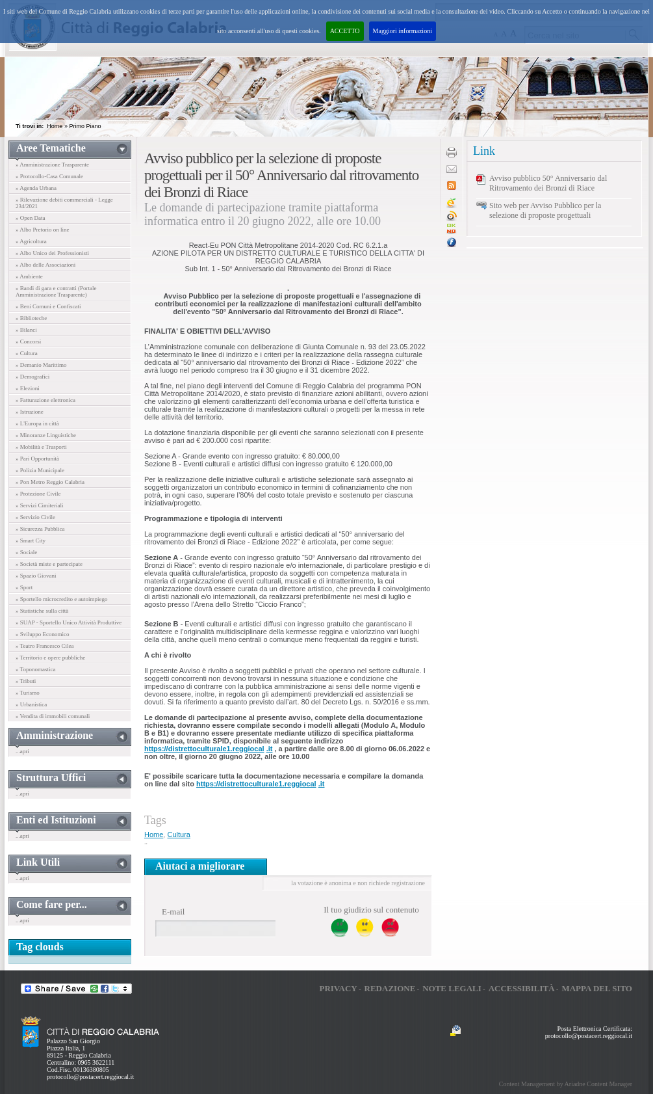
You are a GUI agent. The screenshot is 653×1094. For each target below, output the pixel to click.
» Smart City (30, 540)
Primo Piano (85, 126)
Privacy (338, 988)
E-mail (173, 911)
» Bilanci (26, 330)
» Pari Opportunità (37, 458)
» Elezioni (28, 388)
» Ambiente (29, 276)
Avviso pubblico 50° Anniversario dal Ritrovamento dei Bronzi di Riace (548, 183)
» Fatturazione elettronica (45, 400)
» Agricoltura (31, 241)
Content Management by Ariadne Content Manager (565, 1083)
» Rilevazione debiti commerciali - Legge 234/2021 (64, 202)
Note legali (451, 988)
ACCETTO (345, 30)
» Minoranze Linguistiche (46, 435)
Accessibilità (522, 988)
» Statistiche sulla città (42, 610)
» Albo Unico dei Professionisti (52, 253)
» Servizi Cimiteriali (40, 505)
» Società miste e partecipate (49, 564)
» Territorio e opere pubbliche (50, 657)
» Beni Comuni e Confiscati (48, 306)
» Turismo (28, 692)
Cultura (178, 834)
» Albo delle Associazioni (45, 264)
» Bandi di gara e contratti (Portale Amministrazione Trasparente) (56, 291)
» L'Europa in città (37, 423)
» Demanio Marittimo (41, 365)
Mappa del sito (596, 988)
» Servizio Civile (35, 517)
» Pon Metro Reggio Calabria (50, 482)
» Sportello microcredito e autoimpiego (61, 599)
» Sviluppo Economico (43, 634)
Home (54, 126)
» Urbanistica (31, 704)
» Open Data (30, 218)
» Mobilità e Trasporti (41, 447)
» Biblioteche (31, 318)
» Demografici (32, 376)
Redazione (390, 988)
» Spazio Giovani (36, 575)
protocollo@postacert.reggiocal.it (90, 1076)
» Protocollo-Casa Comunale (49, 176)
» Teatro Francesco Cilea (44, 646)
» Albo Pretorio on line (43, 229)
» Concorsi (28, 341)
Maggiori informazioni (402, 30)
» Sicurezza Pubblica (40, 529)
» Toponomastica (35, 669)
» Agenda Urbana (36, 188)
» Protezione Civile (38, 493)
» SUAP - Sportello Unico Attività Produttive (69, 622)
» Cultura (27, 353)
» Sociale (26, 552)
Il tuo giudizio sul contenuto (371, 909)
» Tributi (26, 681)
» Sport (24, 587)
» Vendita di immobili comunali (53, 716)
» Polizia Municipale (40, 470)
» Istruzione (30, 411)
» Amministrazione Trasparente (52, 164)
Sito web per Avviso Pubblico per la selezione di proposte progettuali (545, 210)
